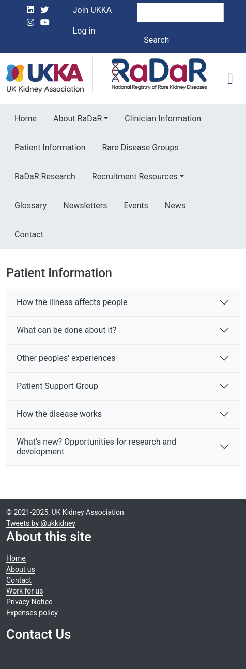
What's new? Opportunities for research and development (96, 447)
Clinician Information (163, 119)
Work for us (24, 591)
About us (20, 569)
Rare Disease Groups (140, 148)
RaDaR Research (44, 176)
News (175, 205)
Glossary (30, 205)
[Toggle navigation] (230, 79)
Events (136, 205)
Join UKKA (92, 10)
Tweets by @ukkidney (40, 523)
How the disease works (59, 414)
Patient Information (49, 148)
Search (156, 40)
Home (25, 119)
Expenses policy (32, 613)
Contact (28, 234)
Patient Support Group (57, 386)
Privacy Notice (29, 602)
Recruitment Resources (135, 176)
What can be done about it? (66, 330)
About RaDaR (77, 119)
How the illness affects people (72, 302)
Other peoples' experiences (66, 358)
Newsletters (85, 205)
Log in (84, 31)
